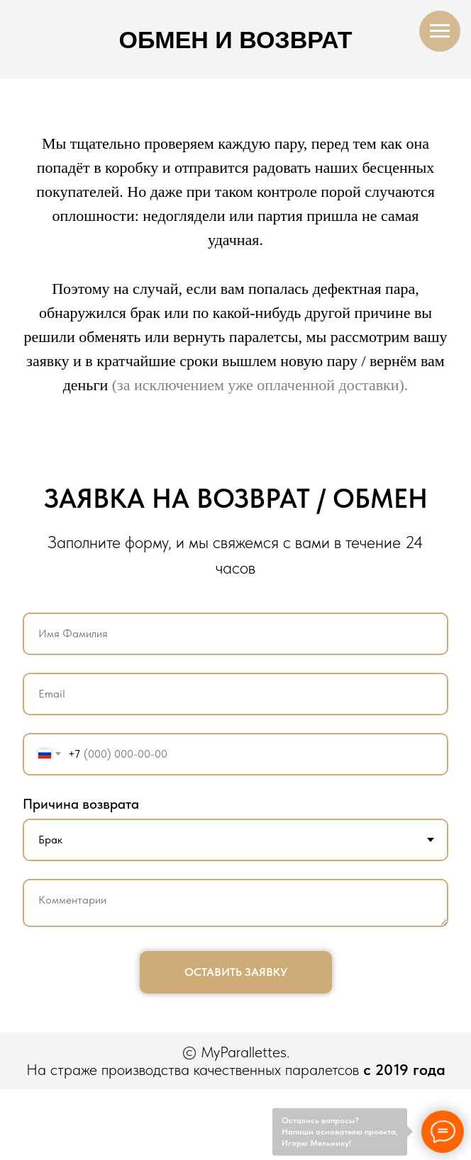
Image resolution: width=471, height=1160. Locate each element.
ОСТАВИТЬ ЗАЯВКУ (235, 972)
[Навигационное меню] (440, 31)
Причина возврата (81, 803)
